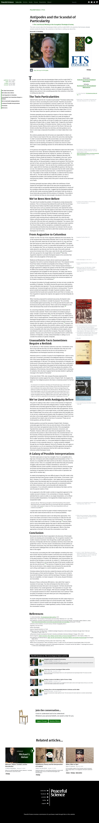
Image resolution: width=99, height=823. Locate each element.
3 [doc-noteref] (71, 153)
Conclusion (4, 105)
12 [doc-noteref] (64, 322)
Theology (89, 69)
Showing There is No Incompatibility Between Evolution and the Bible (62, 689)
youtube (44, 797)
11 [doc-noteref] (50, 315)
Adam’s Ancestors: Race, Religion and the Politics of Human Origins (54, 635)
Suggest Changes (42, 721)
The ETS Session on (86, 86)
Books (31, 2)
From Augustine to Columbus (9, 95)
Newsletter (42, 2)
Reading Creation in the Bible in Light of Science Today (58, 679)
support (45, 803)
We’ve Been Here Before (8, 93)
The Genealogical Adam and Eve (48, 617)
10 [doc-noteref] (65, 306)
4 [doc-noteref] (44, 209)
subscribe (44, 790)
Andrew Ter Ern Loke (48, 691)
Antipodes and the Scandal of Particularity (55, 659)
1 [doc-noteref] (70, 79)
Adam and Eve (79, 772)
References (4, 108)
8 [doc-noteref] (73, 267)
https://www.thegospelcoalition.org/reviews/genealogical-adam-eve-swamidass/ (51, 622)
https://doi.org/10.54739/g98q (41, 70)
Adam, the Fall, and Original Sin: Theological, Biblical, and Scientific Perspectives (66, 637)
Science (68, 772)
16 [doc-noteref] (45, 563)
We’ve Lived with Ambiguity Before (11, 101)
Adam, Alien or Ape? (72, 764)
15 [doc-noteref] (62, 521)
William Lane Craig (48, 671)
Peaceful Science (7, 2)
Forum (36, 2)
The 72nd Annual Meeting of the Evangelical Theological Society (54, 24)
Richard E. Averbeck (48, 681)
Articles (25, 2)
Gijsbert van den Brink (41, 768)
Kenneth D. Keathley (36, 31)
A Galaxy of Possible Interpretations (11, 103)
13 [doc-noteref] (68, 395)
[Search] (79, 2)
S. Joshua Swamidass (10, 768)
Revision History (55, 721)
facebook (44, 794)
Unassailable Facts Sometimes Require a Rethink (12, 98)
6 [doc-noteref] (61, 252)
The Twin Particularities (8, 90)
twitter (45, 800)
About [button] (49, 2)
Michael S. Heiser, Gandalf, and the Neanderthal (16, 765)
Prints (43, 10)
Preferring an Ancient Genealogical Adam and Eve (86, 80)
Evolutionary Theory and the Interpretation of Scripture (49, 765)
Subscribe (19, 2)
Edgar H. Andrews (70, 766)
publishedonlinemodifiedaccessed (6, 82)
